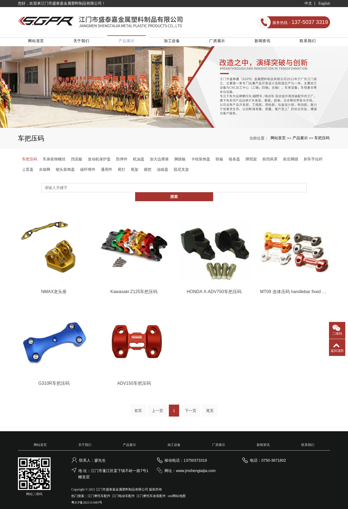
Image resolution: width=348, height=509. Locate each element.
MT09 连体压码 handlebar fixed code (294, 284)
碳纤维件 (87, 171)
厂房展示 (219, 42)
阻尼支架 (181, 171)
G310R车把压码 (54, 376)
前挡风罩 (270, 161)
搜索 (306, 189)
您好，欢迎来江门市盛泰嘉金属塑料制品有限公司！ (61, 3)
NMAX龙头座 (54, 284)
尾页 (210, 404)
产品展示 (130, 42)
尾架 (134, 171)
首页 (138, 404)
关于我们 (85, 42)
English (324, 3)
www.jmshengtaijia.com (196, 464)
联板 (219, 161)
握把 (147, 171)
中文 (308, 3)
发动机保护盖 (99, 161)
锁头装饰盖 (65, 171)
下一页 (190, 404)
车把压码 (322, 139)
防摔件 (122, 161)
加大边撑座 (159, 161)
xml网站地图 (176, 489)
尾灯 (121, 171)
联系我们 (308, 42)
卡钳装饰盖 (200, 161)
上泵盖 (27, 171)
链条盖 (234, 161)
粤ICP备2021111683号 (86, 496)
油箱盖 (162, 171)
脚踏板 (180, 161)
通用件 (106, 171)
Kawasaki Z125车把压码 (133, 284)
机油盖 (138, 161)
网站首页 (40, 42)
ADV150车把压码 (134, 376)
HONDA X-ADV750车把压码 (214, 284)
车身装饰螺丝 (54, 161)
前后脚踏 (290, 161)
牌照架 (251, 161)
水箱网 (44, 171)
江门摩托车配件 (99, 489)
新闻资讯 (263, 42)
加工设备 (174, 42)
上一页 (157, 404)
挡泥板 (76, 161)
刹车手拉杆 (313, 161)
